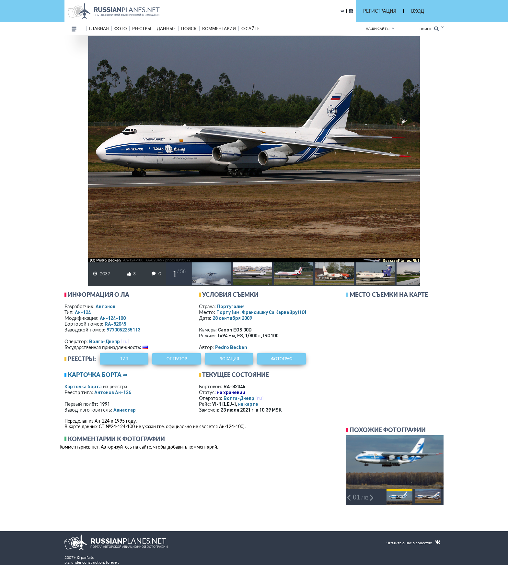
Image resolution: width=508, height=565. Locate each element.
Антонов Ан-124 (112, 392)
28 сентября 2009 (232, 318)
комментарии (219, 28)
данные (166, 28)
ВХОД (417, 11)
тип (124, 358)
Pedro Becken (231, 347)
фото (120, 28)
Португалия (231, 306)
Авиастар (124, 410)
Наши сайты (377, 28)
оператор (177, 358)
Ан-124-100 (113, 318)
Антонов (105, 306)
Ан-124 (83, 312)
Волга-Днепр (104, 341)
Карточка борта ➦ (98, 374)
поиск (189, 28)
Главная (99, 28)
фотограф (281, 358)
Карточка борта (83, 386)
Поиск (429, 28)
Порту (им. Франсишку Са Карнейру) (271, 312)
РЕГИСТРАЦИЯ (379, 11)
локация (229, 358)
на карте (248, 404)
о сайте (250, 28)
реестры (141, 28)
